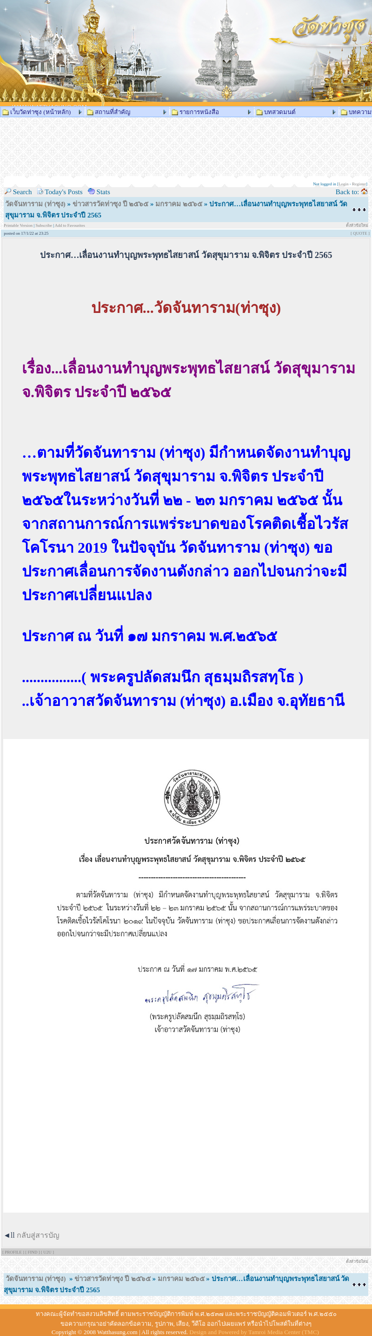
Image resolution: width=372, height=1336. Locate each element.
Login (344, 184)
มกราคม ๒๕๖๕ (178, 204)
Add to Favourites (70, 225)
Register (359, 184)
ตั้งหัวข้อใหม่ (357, 225)
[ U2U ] (47, 1252)
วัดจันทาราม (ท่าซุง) (35, 204)
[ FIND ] (33, 1252)
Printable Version (18, 225)
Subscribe (43, 225)
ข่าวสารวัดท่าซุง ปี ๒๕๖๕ (111, 204)
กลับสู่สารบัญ (38, 1235)
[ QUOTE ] (360, 233)
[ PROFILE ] (13, 1252)
